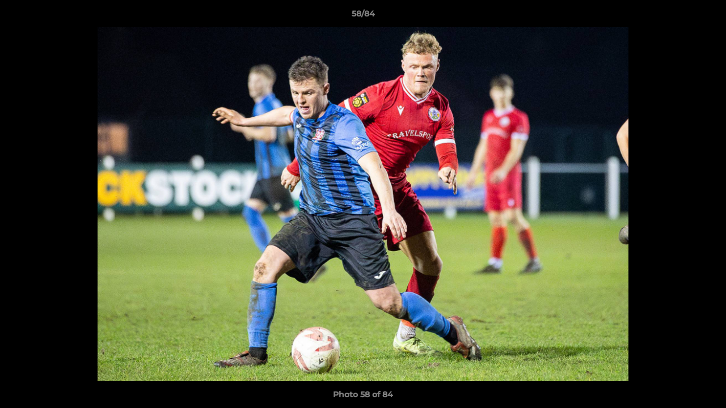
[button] (705, 16)
